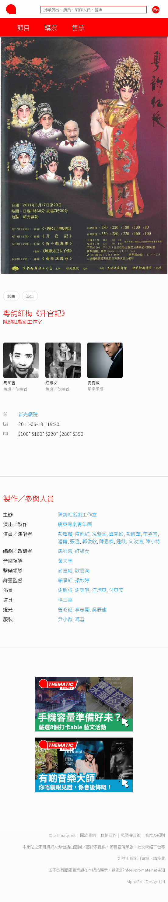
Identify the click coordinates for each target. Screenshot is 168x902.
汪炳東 (99, 590)
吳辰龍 (99, 609)
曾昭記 (65, 609)
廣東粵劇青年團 (75, 524)
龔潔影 (116, 533)
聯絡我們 (108, 835)
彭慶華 (133, 533)
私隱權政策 (131, 835)
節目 (23, 27)
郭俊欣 (89, 541)
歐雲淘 (82, 570)
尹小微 (65, 619)
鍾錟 (121, 541)
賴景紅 (65, 580)
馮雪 (80, 619)
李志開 (82, 609)
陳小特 (152, 541)
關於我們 (88, 835)
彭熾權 (65, 533)
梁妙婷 (82, 580)
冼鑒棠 (99, 533)
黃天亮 (65, 560)
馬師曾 (10, 383)
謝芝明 (82, 590)
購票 (50, 27)
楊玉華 (65, 599)
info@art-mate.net (140, 870)
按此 (161, 858)
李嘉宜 (150, 533)
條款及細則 (155, 835)
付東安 (116, 590)
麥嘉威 (94, 383)
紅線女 (52, 383)
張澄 (75, 541)
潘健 (63, 541)
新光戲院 (28, 414)
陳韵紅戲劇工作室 (22, 321)
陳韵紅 (82, 533)
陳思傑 (106, 541)
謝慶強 (65, 590)
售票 (78, 27)
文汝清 (135, 541)
